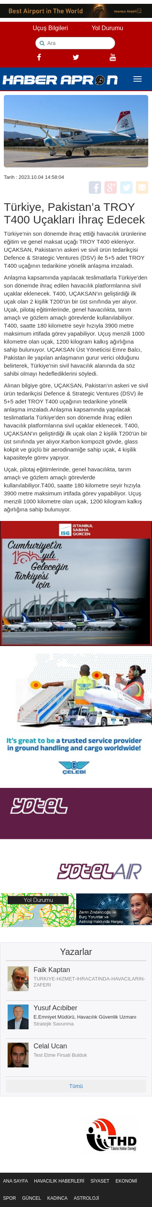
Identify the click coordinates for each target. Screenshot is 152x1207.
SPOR (9, 1198)
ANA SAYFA (15, 1181)
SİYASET (99, 1181)
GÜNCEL (31, 1198)
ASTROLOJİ (86, 1198)
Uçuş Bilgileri (50, 28)
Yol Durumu (107, 28)
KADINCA (57, 1198)
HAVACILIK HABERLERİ (59, 1181)
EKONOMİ (126, 1181)
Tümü (76, 1086)
